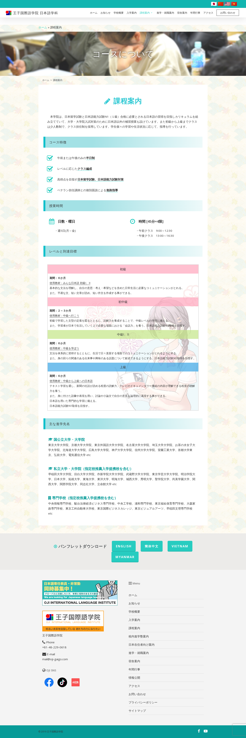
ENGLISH (124, 546)
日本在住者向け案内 (142, 644)
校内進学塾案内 (139, 636)
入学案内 (132, 16)
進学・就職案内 (165, 16)
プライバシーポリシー (143, 702)
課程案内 (146, 16)
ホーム (93, 16)
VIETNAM (180, 546)
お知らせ (106, 16)
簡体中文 (152, 546)
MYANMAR (125, 557)
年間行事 (195, 16)
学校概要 (119, 16)
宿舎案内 (182, 16)
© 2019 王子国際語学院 (50, 731)
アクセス (208, 16)
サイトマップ (137, 710)
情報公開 (134, 677)
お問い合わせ (227, 16)
